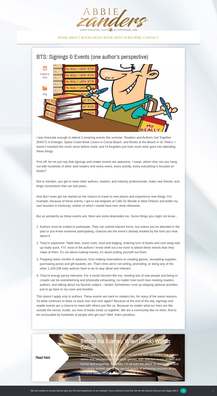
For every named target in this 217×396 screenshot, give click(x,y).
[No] (212, 390)
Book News (113, 38)
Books (86, 38)
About (74, 38)
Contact (151, 38)
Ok (183, 390)
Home (63, 38)
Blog (97, 38)
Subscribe (133, 38)
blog (45, 94)
